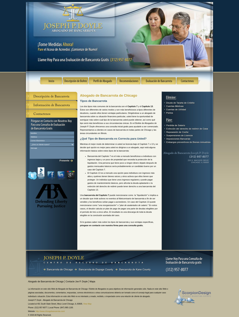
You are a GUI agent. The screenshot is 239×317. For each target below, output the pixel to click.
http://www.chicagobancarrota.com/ (50, 311)
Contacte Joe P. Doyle (77, 281)
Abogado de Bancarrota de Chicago (46, 281)
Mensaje (52, 153)
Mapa (92, 281)
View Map (87, 304)
